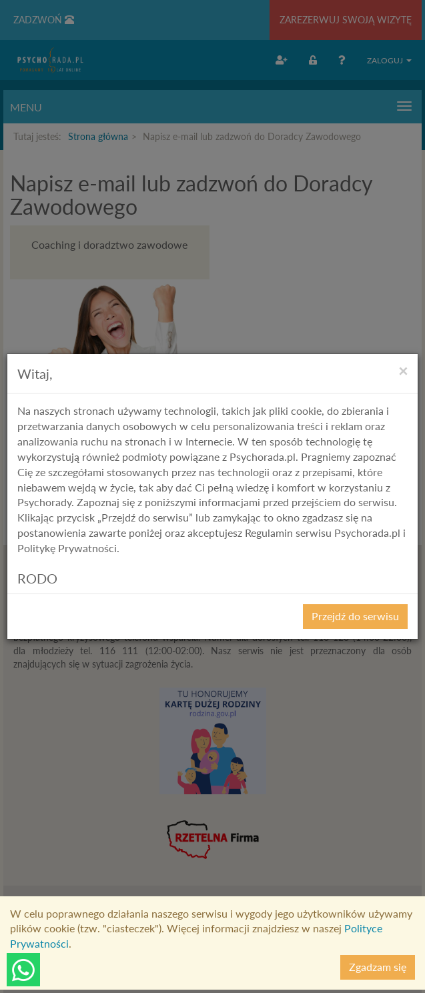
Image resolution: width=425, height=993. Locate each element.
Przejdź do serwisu (355, 616)
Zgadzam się (377, 966)
